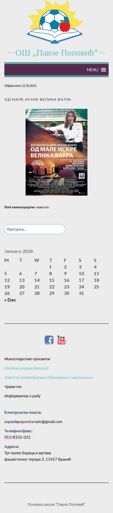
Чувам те (12, 386)
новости (42, 207)
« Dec (10, 299)
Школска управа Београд (26, 368)
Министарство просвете (27, 358)
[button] (92, 70)
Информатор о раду (22, 396)
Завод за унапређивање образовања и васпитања (48, 377)
